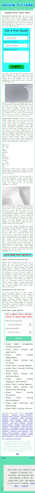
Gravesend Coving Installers (22, 414)
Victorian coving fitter (25, 232)
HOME (11, 9)
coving (4, 215)
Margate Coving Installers (10, 429)
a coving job (10, 223)
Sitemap (3, 457)
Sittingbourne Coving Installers (21, 428)
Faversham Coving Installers (10, 416)
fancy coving (29, 245)
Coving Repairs (25, 384)
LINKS (16, 9)
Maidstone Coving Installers (11, 419)
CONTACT (24, 9)
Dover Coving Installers (23, 436)
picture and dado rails (14, 236)
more (15, 307)
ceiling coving (24, 247)
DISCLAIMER (29, 9)
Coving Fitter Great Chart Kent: (12, 16)
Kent (11, 413)
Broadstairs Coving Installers (21, 418)
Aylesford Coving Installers (19, 431)
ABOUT (20, 9)
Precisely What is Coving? (10, 118)
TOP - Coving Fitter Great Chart (11, 438)
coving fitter (14, 141)
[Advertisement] (21, 155)
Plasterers (22, 212)
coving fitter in (8, 245)
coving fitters (18, 413)
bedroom (25, 240)
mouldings (5, 250)
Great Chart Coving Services (12, 310)
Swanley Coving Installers (18, 434)
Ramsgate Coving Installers (23, 424)
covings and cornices (14, 239)
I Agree (24, 486)
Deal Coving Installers (17, 423)
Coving (11, 136)
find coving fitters (12, 292)
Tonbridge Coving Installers (11, 426)
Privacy (31, 457)
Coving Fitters (25, 408)
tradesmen (15, 213)
